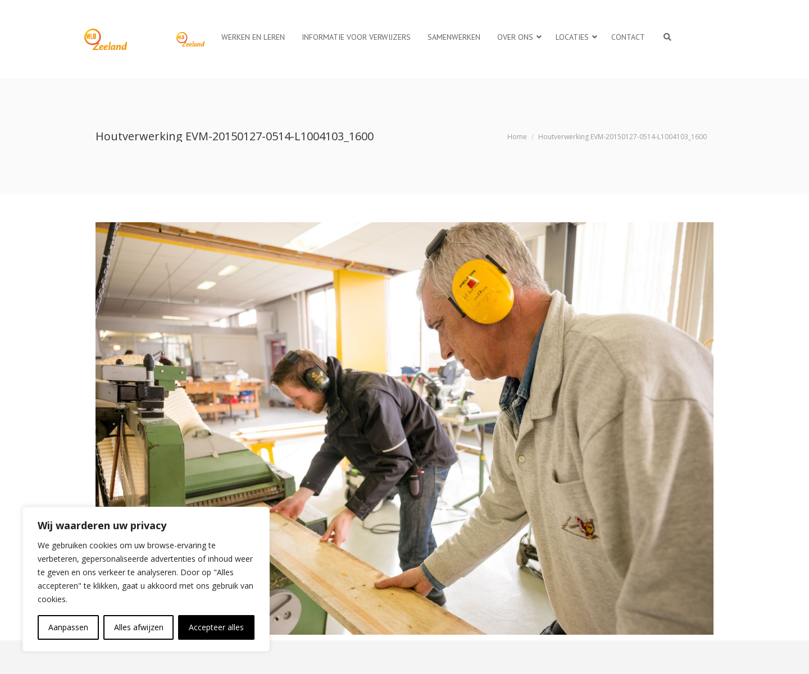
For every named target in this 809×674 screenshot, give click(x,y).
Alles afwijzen (138, 627)
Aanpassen (68, 627)
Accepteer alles (216, 627)
